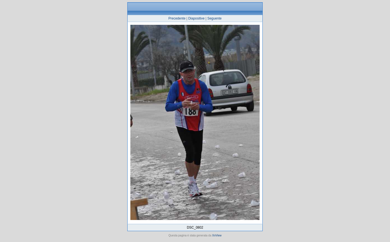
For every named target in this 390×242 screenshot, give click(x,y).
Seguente (214, 18)
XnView (217, 235)
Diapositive (196, 18)
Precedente (176, 18)
